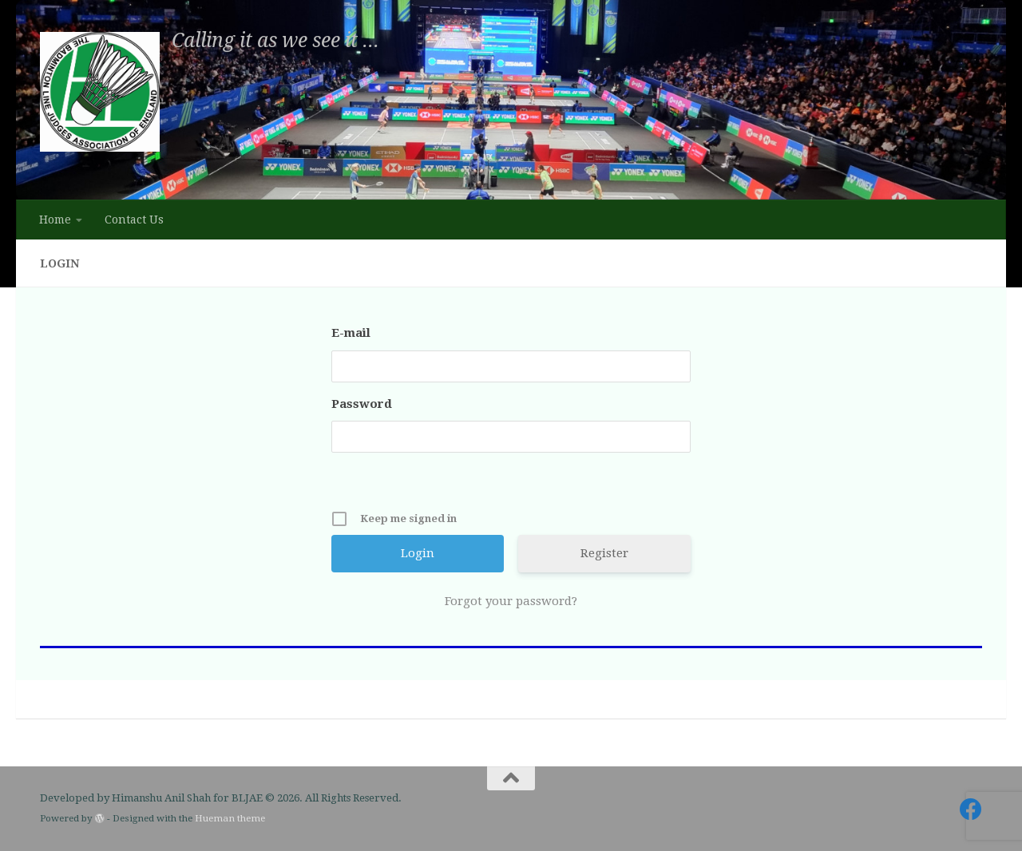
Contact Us (134, 219)
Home (55, 219)
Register (604, 553)
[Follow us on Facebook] (971, 809)
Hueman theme (230, 818)
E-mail (350, 333)
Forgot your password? (511, 601)
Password (361, 404)
